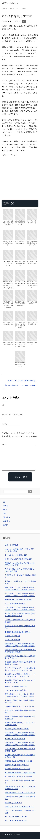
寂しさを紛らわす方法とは (15, 603)
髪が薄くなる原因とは (13, 803)
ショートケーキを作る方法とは (17, 690)
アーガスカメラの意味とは (15, 739)
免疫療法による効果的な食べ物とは (18, 761)
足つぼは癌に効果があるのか (16, 816)
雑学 (24, 21)
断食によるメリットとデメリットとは (19, 806)
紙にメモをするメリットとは (16, 820)
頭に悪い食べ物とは (12, 636)
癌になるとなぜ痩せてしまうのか (17, 769)
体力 (5, 509)
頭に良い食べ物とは (12, 640)
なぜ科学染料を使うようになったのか (19, 706)
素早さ (5, 506)
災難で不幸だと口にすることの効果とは (20, 793)
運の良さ (6, 517)
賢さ (5, 513)
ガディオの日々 (10, 3)
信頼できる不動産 (11, 545)
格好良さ (6, 521)
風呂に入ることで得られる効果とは (21, 380)
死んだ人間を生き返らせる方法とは (18, 776)
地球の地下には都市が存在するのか (18, 600)
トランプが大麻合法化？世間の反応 (18, 559)
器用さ (5, 525)
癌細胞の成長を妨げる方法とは (17, 765)
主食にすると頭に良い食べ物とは (17, 632)
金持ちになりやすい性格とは (16, 686)
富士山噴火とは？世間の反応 (16, 555)
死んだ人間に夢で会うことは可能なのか (20, 773)
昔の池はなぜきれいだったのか (17, 729)
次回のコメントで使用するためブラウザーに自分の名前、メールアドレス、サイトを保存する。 (20, 436)
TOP (10, 8)
